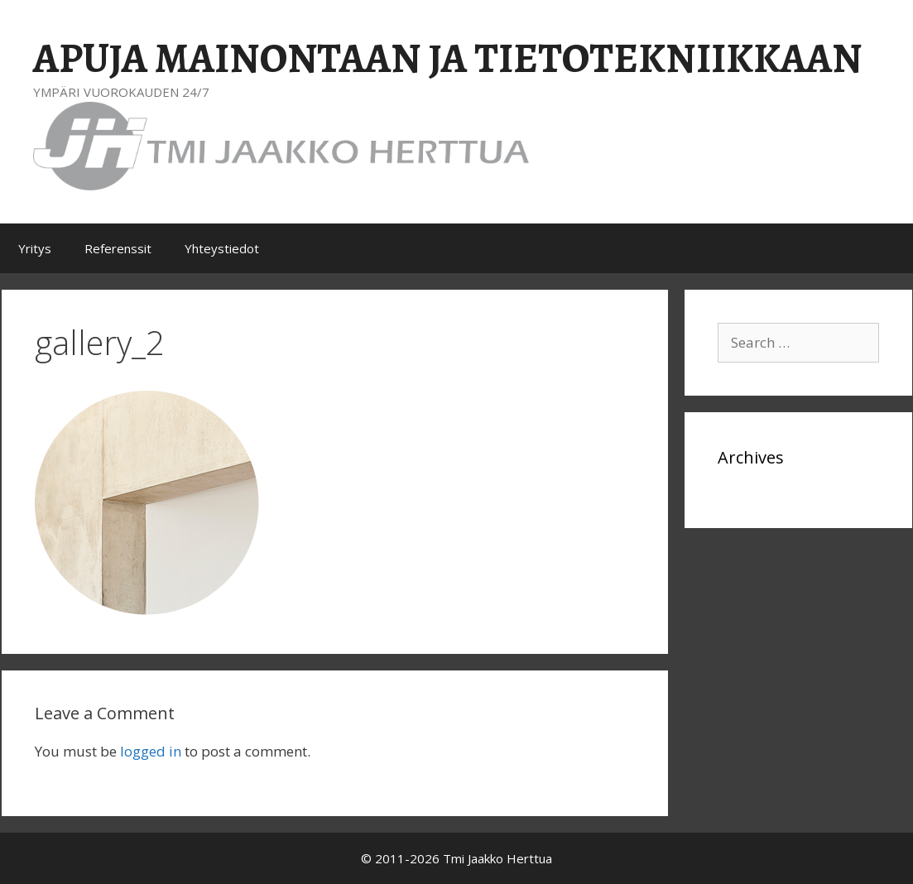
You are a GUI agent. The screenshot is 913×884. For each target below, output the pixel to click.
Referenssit (117, 248)
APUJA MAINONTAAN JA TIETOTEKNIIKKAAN (448, 58)
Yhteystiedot (222, 248)
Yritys (34, 248)
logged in (150, 751)
